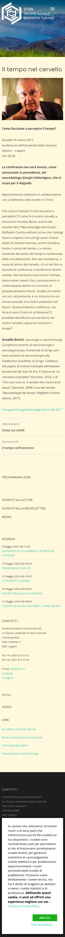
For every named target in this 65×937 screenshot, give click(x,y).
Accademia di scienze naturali (19, 729)
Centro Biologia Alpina (14, 745)
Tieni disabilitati (41, 925)
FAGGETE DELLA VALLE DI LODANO (22, 593)
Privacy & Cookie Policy (23, 906)
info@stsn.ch (17, 669)
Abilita (45, 917)
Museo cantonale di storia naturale (22, 737)
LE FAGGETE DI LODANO (16, 580)
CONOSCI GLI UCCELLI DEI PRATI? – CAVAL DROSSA (31, 606)
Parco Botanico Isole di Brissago (20, 753)
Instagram (8, 677)
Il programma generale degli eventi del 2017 (32, 409)
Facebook (7, 673)
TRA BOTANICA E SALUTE (16, 568)
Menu (52, 8)
